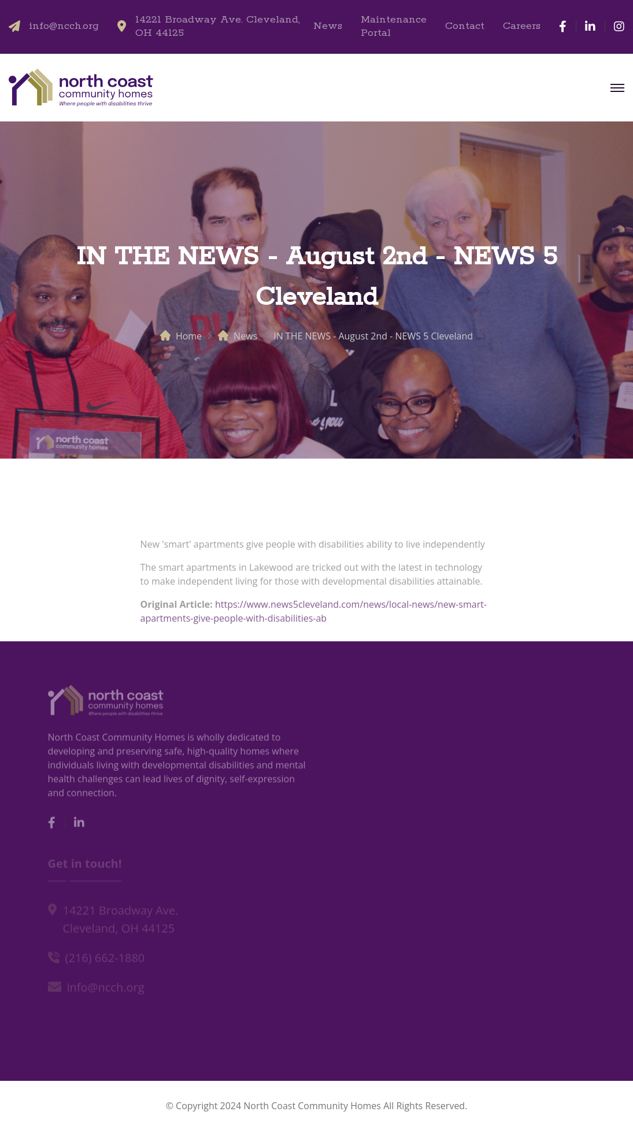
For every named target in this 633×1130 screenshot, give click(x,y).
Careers (522, 26)
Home (189, 336)
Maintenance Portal (394, 26)
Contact (464, 26)
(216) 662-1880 (105, 959)
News (327, 26)
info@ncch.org (64, 26)
